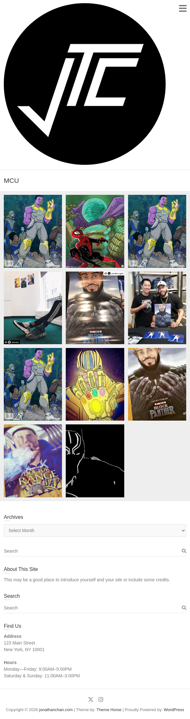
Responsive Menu (182, 8)
